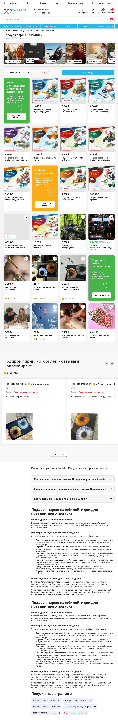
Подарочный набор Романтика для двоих (15, 247)
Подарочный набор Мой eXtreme (73, 159)
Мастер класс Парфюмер (11, 289)
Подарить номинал (16, 117)
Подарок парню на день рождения (80, 707)
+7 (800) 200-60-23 (42, 13)
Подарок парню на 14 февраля (46, 701)
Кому (68, 26)
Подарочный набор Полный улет (71, 199)
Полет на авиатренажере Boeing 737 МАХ (100, 248)
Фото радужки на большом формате (70, 289)
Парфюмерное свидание (12, 337)
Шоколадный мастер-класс (100, 337)
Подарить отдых (31, 26)
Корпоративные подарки (101, 3)
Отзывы (43, 3)
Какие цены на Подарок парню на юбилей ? (61, 499)
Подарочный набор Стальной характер (99, 111)
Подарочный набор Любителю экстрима (100, 159)
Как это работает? (11, 3)
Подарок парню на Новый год (46, 713)
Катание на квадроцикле (68, 247)
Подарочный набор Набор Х (42, 247)
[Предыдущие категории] (6, 54)
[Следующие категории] (112, 54)
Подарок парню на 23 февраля (78, 701)
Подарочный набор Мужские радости (42, 111)
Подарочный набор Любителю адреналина (16, 159)
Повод (86, 26)
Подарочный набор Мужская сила (71, 111)
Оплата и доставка (75, 3)
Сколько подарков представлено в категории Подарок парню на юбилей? (74, 489)
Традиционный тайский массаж (73, 337)
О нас (29, 3)
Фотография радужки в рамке (44, 289)
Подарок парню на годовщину (46, 707)
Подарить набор (50, 26)
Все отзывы (59, 454)
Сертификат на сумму (105, 26)
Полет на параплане (42, 336)
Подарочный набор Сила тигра (44, 159)
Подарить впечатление (12, 26)
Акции (57, 3)
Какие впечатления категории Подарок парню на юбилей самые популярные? (74, 479)
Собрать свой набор (45, 204)
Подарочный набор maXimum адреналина (15, 199)
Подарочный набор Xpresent (99, 199)
